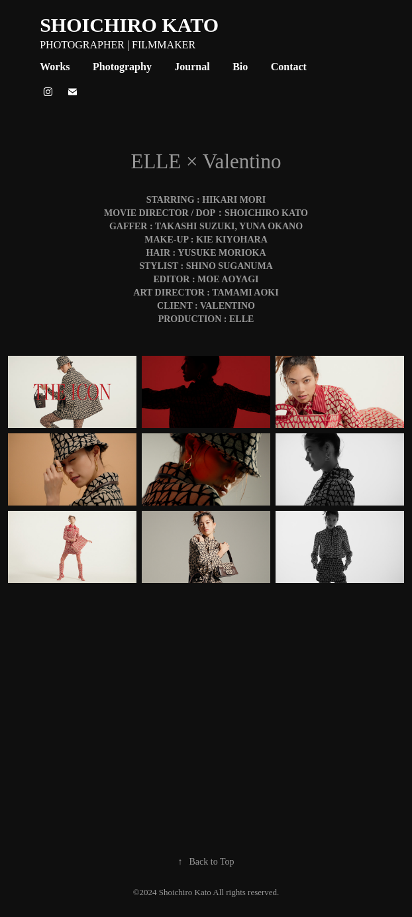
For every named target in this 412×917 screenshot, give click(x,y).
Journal (191, 66)
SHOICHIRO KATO (129, 25)
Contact (289, 66)
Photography (122, 66)
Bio (240, 66)
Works (55, 66)
